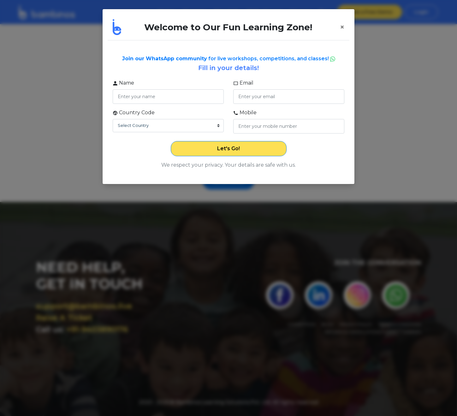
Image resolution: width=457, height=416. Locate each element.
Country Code (134, 113)
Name (123, 83)
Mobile (245, 113)
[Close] (342, 27)
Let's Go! (228, 149)
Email (243, 83)
